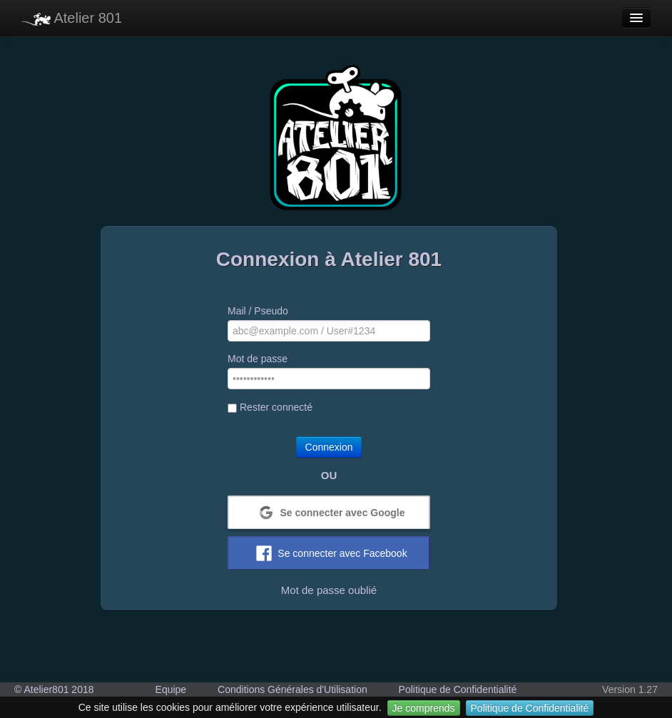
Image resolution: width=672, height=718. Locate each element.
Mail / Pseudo (258, 311)
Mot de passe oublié (329, 590)
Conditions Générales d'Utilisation (292, 689)
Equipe (171, 689)
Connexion (329, 447)
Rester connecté (270, 407)
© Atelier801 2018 (54, 689)
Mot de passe (257, 358)
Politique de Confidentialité (530, 708)
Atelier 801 (71, 18)
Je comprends (423, 708)
